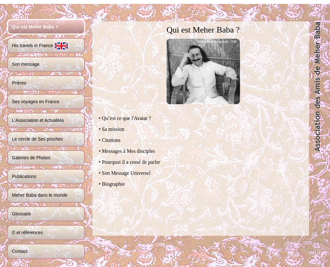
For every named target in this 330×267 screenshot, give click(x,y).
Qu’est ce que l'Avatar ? (126, 118)
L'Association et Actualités (38, 120)
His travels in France (40, 46)
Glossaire (21, 213)
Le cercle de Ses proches (37, 139)
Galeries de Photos (31, 157)
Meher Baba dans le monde (39, 195)
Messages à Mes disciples (128, 151)
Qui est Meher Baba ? (35, 26)
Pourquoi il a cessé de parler (131, 162)
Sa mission (113, 129)
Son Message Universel (126, 173)
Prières (19, 82)
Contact (19, 251)
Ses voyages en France (35, 101)
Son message (26, 64)
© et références (27, 232)
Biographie (113, 184)
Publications (24, 176)
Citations (111, 140)
